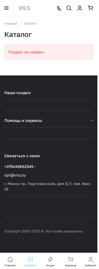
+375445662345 (18, 166)
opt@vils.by (15, 175)
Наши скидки (17, 92)
